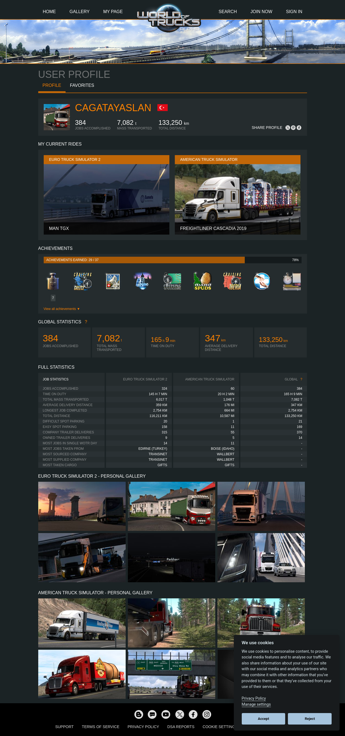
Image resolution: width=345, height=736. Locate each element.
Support (64, 727)
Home (49, 11)
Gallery (80, 11)
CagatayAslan (113, 107)
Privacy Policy (143, 727)
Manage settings (256, 704)
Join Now (261, 11)
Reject (310, 719)
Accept (263, 719)
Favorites (82, 85)
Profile (52, 85)
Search (228, 11)
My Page (113, 11)
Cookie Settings (220, 727)
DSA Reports (180, 727)
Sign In (294, 11)
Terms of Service (100, 727)
